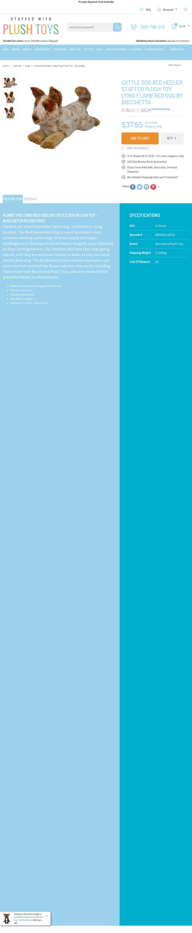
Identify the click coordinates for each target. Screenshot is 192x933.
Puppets (89, 49)
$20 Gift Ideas (11, 851)
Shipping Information (113, 856)
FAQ (148, 9)
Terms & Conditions (129, 761)
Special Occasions (116, 49)
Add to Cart (140, 132)
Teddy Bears (60, 49)
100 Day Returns (109, 851)
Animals (27, 49)
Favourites (153, 879)
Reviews (36, 191)
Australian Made (154, 49)
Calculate (67, 363)
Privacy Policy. (75, 928)
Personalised (42, 49)
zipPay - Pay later (110, 873)
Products (57, 840)
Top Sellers (10, 869)
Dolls (100, 49)
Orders (151, 874)
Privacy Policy (152, 761)
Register (152, 870)
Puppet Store (59, 864)
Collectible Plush (62, 881)
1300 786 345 (152, 27)
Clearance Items (13, 860)
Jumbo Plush (177, 49)
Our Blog (152, 840)
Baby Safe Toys (60, 856)
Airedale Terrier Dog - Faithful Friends (157, 467)
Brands (16, 49)
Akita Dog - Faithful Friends (25, 557)
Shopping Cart (156, 861)
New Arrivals (11, 864)
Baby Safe (75, 49)
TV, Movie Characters (64, 877)
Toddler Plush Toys (63, 860)
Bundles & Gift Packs (15, 847)
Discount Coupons (110, 881)
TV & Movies (135, 49)
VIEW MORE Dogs (161, 103)
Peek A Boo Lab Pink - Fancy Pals (30, 467)
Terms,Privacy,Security (113, 860)
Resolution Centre (158, 887)
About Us (104, 847)
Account (170, 9)
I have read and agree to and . (123, 761)
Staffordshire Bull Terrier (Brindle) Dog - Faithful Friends (28, 918)
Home (6, 49)
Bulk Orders (106, 869)
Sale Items (9, 856)
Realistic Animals (62, 847)
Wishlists (153, 883)
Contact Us (154, 847)
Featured (9, 840)
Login (150, 866)
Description (15, 191)
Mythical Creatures (63, 886)
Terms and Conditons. (56, 928)
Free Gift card (107, 877)
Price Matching (108, 864)
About (103, 840)
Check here (106, 815)
